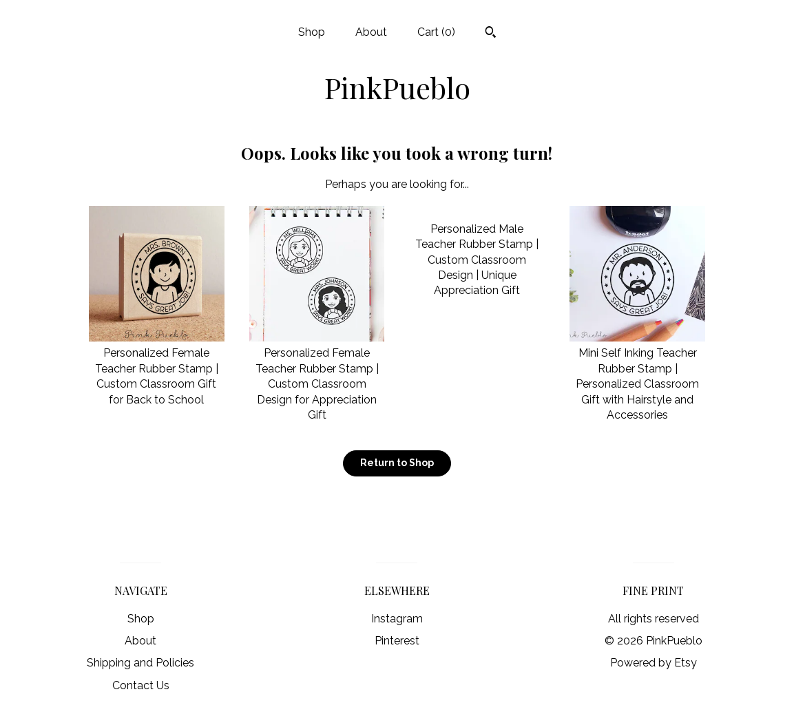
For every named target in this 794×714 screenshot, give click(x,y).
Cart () (436, 32)
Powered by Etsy (653, 662)
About (371, 32)
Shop (311, 32)
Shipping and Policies (140, 662)
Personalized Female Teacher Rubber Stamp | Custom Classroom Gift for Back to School (156, 368)
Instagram (397, 618)
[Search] (490, 33)
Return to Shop (397, 462)
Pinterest (397, 640)
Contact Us (140, 685)
